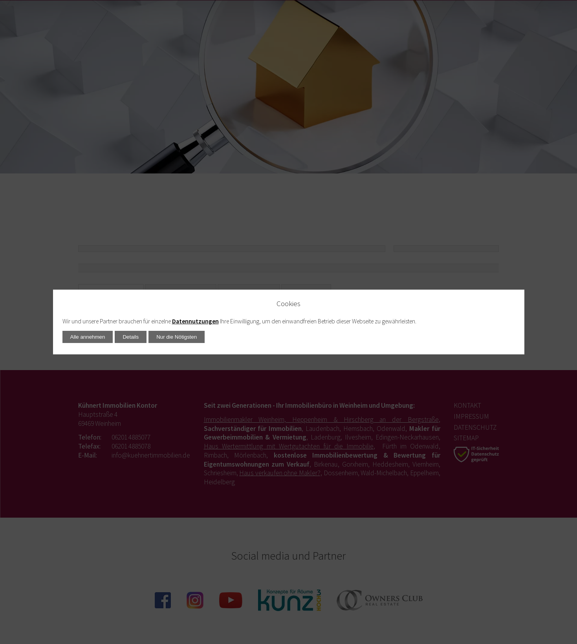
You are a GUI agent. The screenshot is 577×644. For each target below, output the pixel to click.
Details (131, 337)
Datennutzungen (195, 321)
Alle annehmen (87, 337)
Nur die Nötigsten (176, 337)
